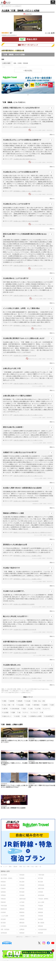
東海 (4, 701)
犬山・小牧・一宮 (8, 705)
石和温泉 (21, 895)
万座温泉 (3, 888)
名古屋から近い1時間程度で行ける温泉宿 (24, 604)
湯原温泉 (21, 919)
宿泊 (24, 708)
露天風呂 (36, 705)
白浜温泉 (3, 912)
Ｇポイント (35, 936)
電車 (13, 712)
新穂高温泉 (4, 909)
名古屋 (16, 716)
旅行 (52, 705)
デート (25, 712)
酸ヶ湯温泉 (41, 922)
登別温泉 (21, 875)
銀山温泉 (3, 885)
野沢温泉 (21, 892)
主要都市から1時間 (35, 716)
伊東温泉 (3, 898)
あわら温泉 (41, 902)
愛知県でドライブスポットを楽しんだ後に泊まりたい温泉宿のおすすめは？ (33, 532)
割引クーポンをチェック (28, 45)
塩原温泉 (3, 892)
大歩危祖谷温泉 (42, 929)
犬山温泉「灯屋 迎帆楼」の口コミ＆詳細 (20, 10)
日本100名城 (14, 708)
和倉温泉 (3, 902)
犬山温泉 (20, 705)
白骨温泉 (40, 892)
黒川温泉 (3, 922)
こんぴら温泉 (4, 915)
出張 (24, 716)
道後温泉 (40, 912)
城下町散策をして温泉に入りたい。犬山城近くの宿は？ (28, 191)
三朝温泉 (21, 915)
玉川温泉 (3, 926)
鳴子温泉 (40, 878)
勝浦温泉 (21, 912)
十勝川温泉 (41, 875)
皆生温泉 (3, 919)
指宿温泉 (40, 933)
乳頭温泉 (21, 878)
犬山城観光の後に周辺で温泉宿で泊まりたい (25, 159)
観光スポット (6, 716)
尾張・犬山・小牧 (39, 701)
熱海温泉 (21, 933)
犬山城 (27, 701)
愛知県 (19, 701)
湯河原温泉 (41, 895)
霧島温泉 (21, 922)
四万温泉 (21, 888)
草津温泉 (21, 885)
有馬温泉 (40, 909)
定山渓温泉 (4, 875)
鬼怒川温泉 (41, 888)
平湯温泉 (40, 905)
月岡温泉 (3, 895)
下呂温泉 (21, 905)
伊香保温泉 (41, 885)
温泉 (28, 705)
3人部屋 (5, 712)
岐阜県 (11, 701)
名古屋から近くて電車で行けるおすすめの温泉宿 (26, 221)
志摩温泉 (21, 929)
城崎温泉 (21, 909)
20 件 (52, 33)
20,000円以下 (49, 716)
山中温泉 (21, 902)
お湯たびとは (19, 936)
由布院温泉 (4, 933)
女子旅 (37, 708)
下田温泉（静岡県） (43, 898)
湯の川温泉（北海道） (7, 878)
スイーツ (46, 708)
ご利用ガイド (27, 936)
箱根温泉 (40, 926)
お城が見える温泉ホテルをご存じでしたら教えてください (28, 265)
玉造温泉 (40, 915)
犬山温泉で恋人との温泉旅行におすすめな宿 (25, 127)
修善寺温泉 (22, 898)
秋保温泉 (3, 881)
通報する (52, 134)
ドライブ (34, 712)
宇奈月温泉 (4, 905)
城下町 (5, 708)
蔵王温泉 (40, 881)
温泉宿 (44, 705)
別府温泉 (40, 919)
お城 (30, 708)
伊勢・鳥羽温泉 (5, 929)
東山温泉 (21, 881)
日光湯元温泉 (23, 926)
